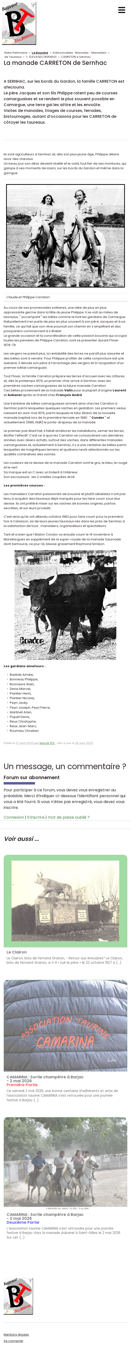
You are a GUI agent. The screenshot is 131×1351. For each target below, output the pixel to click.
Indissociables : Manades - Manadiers (80, 53)
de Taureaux (13, 57)
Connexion (14, 817)
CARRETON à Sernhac (76, 57)
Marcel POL (47, 743)
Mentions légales (16, 1334)
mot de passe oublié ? (69, 817)
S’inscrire (35, 817)
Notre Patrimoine (15, 53)
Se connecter (13, 1341)
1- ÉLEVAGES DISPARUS (41, 57)
